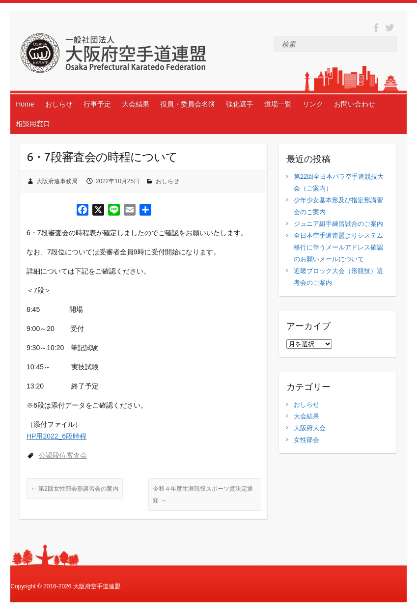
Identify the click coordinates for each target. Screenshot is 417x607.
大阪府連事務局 (57, 181)
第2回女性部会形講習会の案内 (74, 488)
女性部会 (306, 439)
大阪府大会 (310, 428)
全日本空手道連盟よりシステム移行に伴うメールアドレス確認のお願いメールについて (338, 247)
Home (25, 104)
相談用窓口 (33, 124)
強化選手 (239, 104)
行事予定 (97, 104)
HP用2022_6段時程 (56, 436)
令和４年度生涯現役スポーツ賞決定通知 (203, 494)
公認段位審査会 (63, 455)
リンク (313, 104)
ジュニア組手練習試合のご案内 (338, 223)
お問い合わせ (354, 104)
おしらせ (59, 104)
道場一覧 (278, 104)
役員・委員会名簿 (187, 104)
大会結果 (135, 104)
